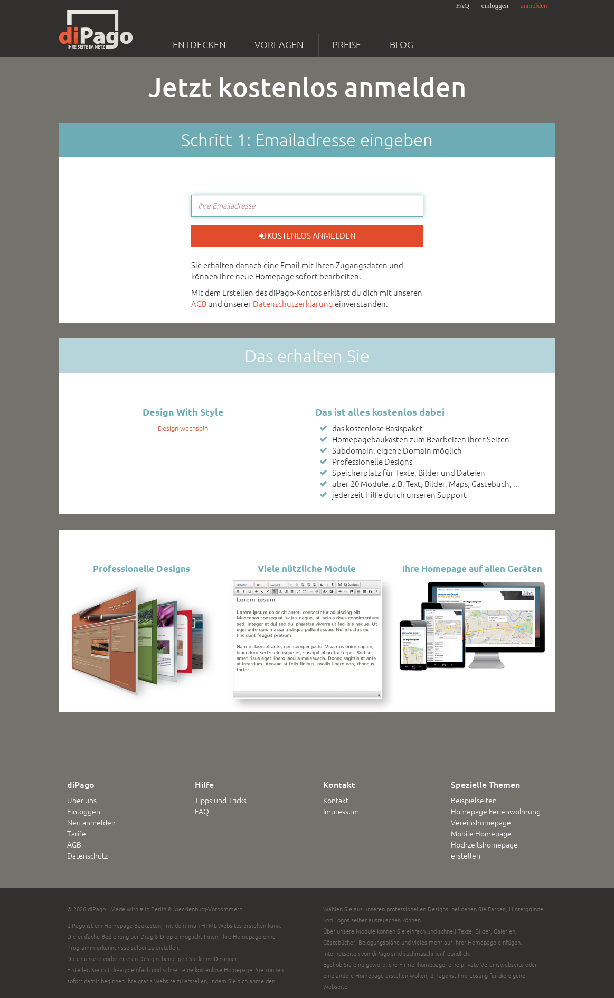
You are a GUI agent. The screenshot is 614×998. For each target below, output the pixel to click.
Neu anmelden (91, 822)
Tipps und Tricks (221, 800)
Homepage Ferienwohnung (496, 811)
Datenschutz (87, 856)
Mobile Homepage (481, 834)
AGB (198, 303)
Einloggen (83, 811)
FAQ (462, 6)
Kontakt (335, 800)
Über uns (82, 800)
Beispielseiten (474, 800)
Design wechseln (183, 428)
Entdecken (199, 44)
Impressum (341, 811)
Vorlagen (279, 44)
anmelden (534, 6)
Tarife (76, 834)
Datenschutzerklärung (293, 303)
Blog (401, 44)
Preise (346, 44)
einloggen (494, 6)
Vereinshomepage (481, 822)
